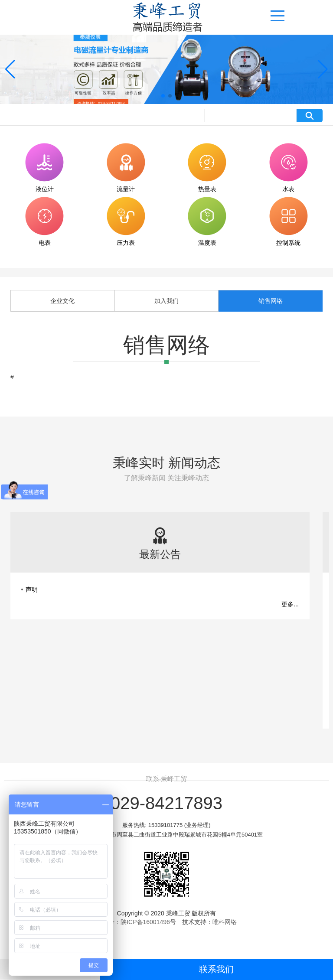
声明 (32, 589)
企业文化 (62, 300)
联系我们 (216, 969)
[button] (163, 96)
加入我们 (166, 300)
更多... (290, 604)
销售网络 (270, 300)
